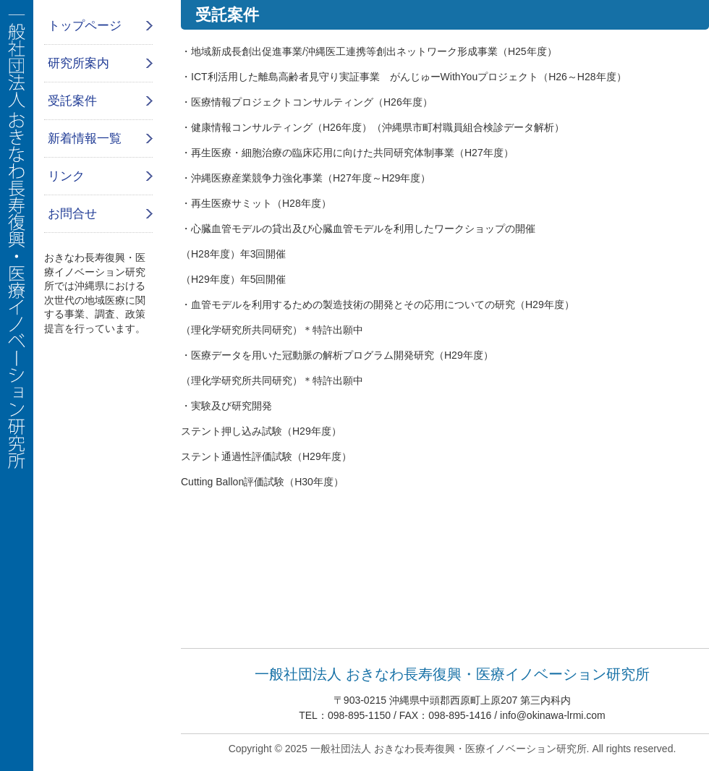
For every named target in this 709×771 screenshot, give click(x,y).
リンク (66, 176)
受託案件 (72, 101)
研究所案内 (78, 63)
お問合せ (72, 214)
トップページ (85, 26)
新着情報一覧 (85, 138)
